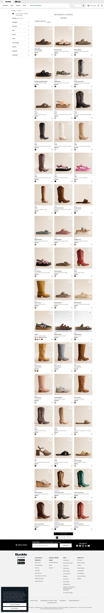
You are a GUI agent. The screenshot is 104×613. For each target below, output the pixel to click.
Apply (50, 565)
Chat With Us (66, 560)
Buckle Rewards (38, 565)
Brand (20, 34)
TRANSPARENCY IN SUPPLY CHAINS (48, 600)
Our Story (79, 560)
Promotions (66, 579)
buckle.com (21, 591)
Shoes (19, 10)
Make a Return (38, 573)
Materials (20, 51)
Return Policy (66, 571)
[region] (14, 599)
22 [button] (69, 537)
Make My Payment (53, 562)
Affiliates (79, 578)
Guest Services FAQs (68, 563)
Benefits (51, 568)
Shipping (65, 576)
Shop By (20, 26)
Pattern (20, 47)
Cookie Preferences (74, 600)
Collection (20, 55)
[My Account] (92, 5)
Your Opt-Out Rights (68, 592)
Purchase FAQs (66, 573)
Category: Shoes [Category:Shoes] (40, 21)
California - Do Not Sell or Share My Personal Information (69, 588)
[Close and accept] (26, 589)
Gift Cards (37, 570)
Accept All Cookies (15, 604)
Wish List (37, 568)
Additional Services (39, 578)
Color (20, 38)
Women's (14, 10)
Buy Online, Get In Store (40, 576)
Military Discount (39, 581)
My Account (38, 562)
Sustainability (80, 570)
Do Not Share (14, 608)
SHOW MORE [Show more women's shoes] (63, 533)
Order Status (66, 568)
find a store (23, 545)
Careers (79, 565)
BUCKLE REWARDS (36, 5)
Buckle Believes (81, 568)
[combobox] (76, 5)
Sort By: (14, 18)
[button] (5, 5)
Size (20, 30)
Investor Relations (81, 576)
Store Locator (66, 581)
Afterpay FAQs (66, 584)
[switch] (14, 13)
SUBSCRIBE (65, 545)
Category (20, 22)
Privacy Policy (13, 600)
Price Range (20, 43)
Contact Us (65, 565)
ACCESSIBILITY (62, 600)
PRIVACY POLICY (34, 600)
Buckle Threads (80, 562)
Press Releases (80, 573)
